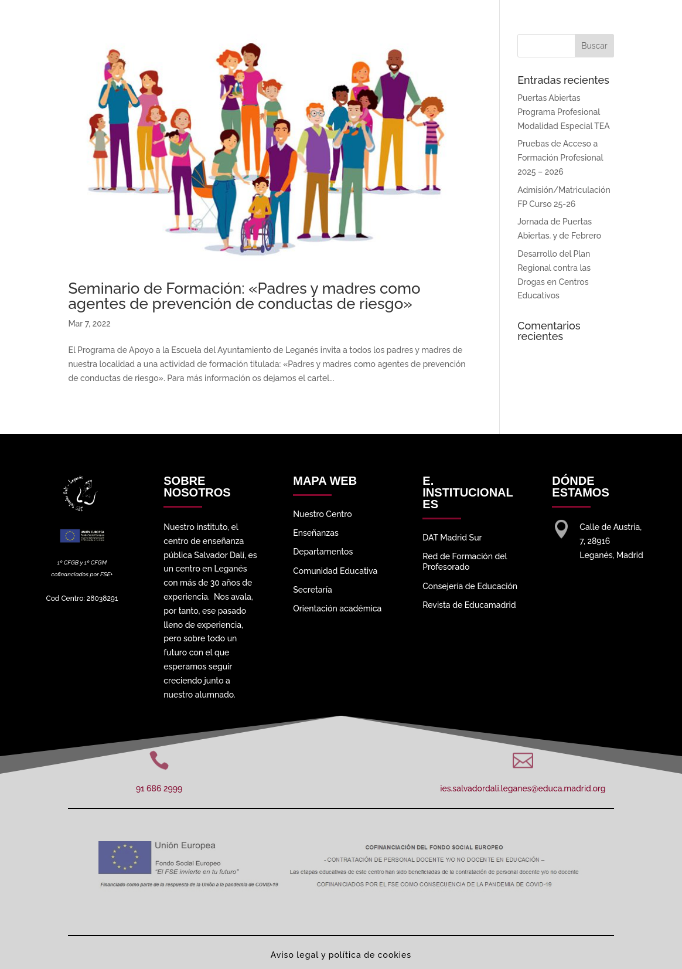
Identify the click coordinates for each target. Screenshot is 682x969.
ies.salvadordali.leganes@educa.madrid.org (522, 788)
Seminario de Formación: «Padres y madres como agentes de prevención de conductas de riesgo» (244, 296)
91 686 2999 (159, 788)
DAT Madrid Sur (452, 537)
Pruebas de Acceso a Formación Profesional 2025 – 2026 (560, 157)
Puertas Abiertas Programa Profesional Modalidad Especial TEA (563, 112)
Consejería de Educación (469, 586)
